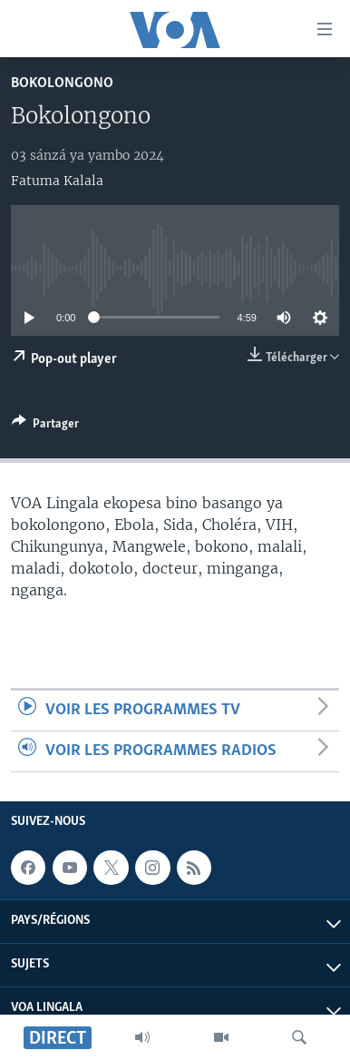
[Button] (45, 426)
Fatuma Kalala (57, 180)
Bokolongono (62, 83)
